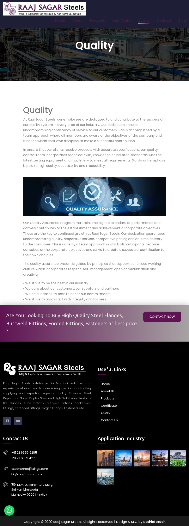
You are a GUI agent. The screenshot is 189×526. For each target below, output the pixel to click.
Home (60, 20)
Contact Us (109, 420)
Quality (144, 20)
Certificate (121, 20)
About (77, 20)
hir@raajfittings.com (26, 472)
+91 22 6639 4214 (23, 457)
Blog (182, 20)
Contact (164, 20)
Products (97, 20)
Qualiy (105, 413)
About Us (107, 391)
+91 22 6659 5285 (23, 452)
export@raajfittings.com (29, 467)
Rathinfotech (154, 519)
